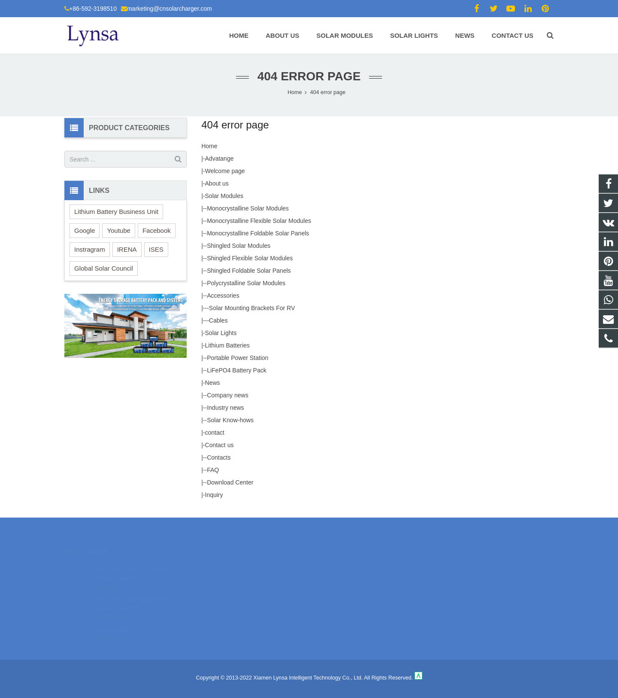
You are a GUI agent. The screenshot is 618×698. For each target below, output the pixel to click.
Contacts (218, 457)
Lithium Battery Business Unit (116, 211)
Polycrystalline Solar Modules (246, 283)
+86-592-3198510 (93, 8)
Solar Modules (224, 195)
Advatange (219, 158)
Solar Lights (221, 332)
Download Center (230, 482)
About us (217, 183)
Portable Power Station (237, 357)
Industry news (225, 407)
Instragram (89, 249)
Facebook (156, 230)
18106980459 (339, 566)
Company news (227, 395)
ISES (156, 249)
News (212, 382)
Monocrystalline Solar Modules (248, 208)
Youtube (118, 230)
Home (209, 146)
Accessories (223, 295)
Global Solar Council (103, 268)
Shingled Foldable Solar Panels (249, 270)
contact (214, 432)
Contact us (219, 445)
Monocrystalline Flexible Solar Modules (259, 220)
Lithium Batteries (227, 345)
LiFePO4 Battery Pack (237, 370)
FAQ (213, 469)
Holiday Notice (114, 616)
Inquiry (214, 494)
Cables (218, 320)
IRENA (127, 249)
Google (84, 230)
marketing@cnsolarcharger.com (169, 8)
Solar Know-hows (230, 420)
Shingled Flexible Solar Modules (250, 258)
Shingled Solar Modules (238, 245)
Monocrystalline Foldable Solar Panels (258, 233)
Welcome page (225, 171)
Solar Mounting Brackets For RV (252, 308)
